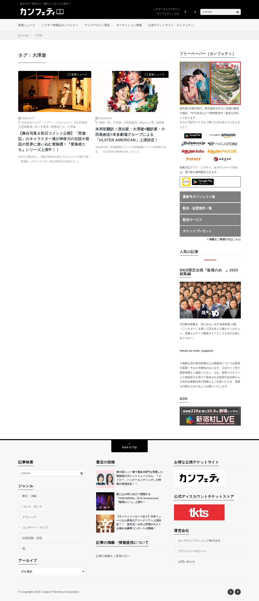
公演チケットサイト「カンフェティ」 (172, 25)
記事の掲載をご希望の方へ (113, 556)
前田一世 (104, 122)
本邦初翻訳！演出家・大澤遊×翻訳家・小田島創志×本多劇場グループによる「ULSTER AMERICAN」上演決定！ (130, 134)
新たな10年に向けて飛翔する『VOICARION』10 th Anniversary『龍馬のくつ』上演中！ (137, 498)
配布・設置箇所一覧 (197, 208)
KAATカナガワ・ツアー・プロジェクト (47, 122)
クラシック (29, 517)
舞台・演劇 (29, 496)
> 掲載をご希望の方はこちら (224, 239)
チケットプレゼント (197, 231)
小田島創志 (130, 122)
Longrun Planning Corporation (60, 591)
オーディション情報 (129, 25)
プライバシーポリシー (192, 551)
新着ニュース (26, 25)
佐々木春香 (42, 126)
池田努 (160, 122)
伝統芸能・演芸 (32, 538)
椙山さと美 (147, 122)
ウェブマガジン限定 (97, 25)
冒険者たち (58, 126)
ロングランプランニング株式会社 (199, 540)
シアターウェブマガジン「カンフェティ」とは (166, 11)
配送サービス (192, 219)
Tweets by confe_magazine (196, 350)
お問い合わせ (186, 561)
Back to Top (129, 447)
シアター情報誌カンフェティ (59, 25)
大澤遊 (71, 126)
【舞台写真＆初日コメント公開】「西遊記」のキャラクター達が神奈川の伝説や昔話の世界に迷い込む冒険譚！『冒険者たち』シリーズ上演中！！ (53, 141)
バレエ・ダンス (32, 506)
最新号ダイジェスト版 (199, 196)
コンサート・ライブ (35, 527)
